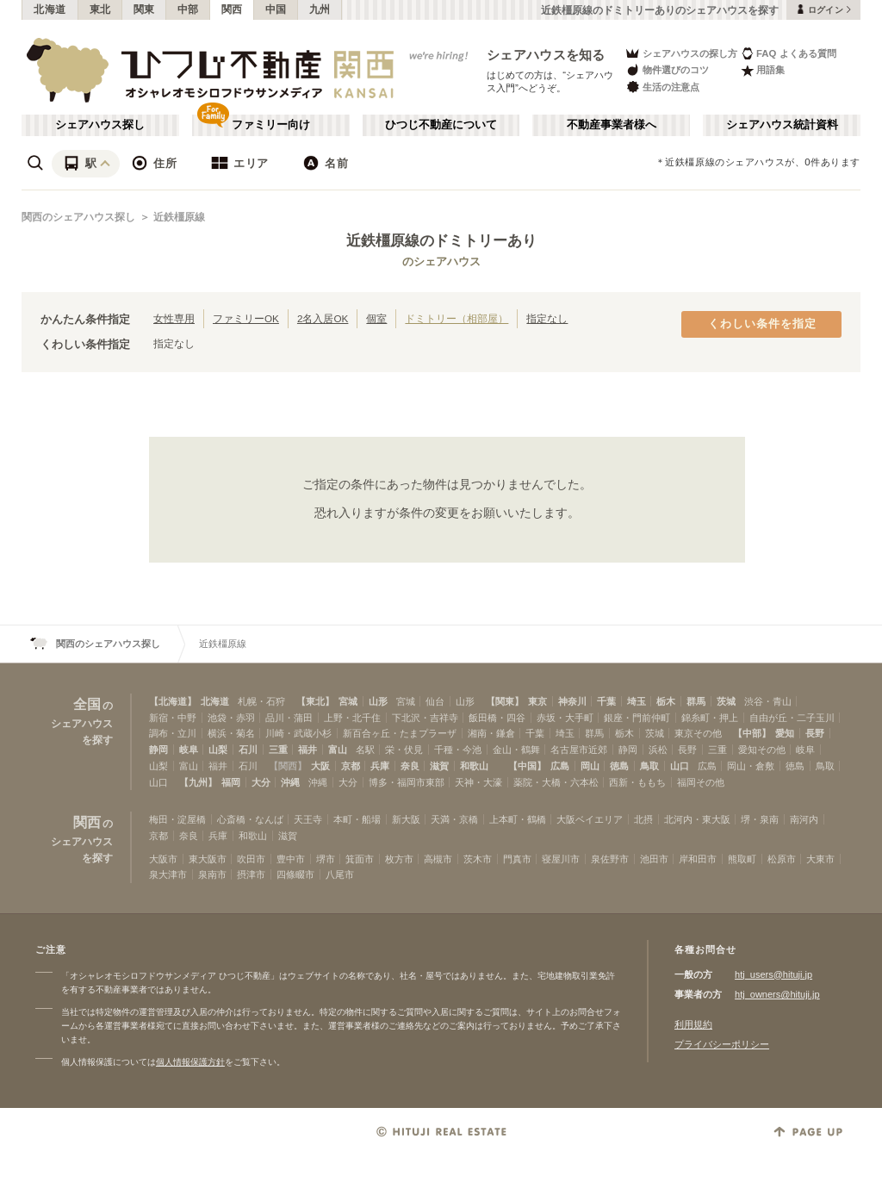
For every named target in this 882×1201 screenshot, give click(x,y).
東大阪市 (208, 859)
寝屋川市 (561, 859)
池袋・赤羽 (231, 718)
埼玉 (636, 701)
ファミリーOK (246, 318)
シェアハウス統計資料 (782, 125)
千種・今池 (457, 749)
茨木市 (477, 859)
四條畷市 (295, 874)
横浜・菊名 (231, 733)
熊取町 (742, 859)
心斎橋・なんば (250, 819)
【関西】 (288, 766)
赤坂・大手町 (565, 718)
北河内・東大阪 (697, 819)
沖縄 (290, 782)
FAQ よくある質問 (788, 53)
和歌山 (474, 766)
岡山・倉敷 (750, 766)
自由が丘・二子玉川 (792, 718)
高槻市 (438, 859)
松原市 (781, 859)
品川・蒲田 (289, 718)
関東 (144, 9)
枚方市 (399, 859)
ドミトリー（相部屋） (456, 318)
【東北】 (315, 701)
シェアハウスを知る (546, 54)
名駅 (365, 749)
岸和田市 (698, 859)
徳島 (619, 766)
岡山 (590, 766)
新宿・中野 (172, 718)
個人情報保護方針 (190, 1062)
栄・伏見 (404, 749)
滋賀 (439, 766)
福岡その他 (700, 782)
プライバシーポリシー (721, 1044)
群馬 (695, 701)
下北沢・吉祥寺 (425, 718)
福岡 (230, 782)
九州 (320, 9)
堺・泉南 (760, 819)
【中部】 (752, 733)
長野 (814, 733)
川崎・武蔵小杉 (298, 733)
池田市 (654, 859)
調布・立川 (172, 733)
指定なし (547, 318)
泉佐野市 (610, 859)
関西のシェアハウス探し (78, 217)
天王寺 (308, 819)
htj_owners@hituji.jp (777, 994)
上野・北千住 (352, 718)
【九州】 (198, 782)
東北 (100, 9)
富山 (337, 749)
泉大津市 (168, 874)
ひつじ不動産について (441, 125)
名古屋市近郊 (578, 749)
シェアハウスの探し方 (680, 53)
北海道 (50, 9)
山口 (679, 766)
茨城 (726, 701)
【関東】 (505, 701)
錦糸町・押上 (709, 718)
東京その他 (698, 733)
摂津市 (251, 874)
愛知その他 (762, 749)
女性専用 (174, 318)
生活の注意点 (661, 86)
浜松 (658, 749)
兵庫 (379, 766)
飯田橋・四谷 (497, 718)
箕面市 (359, 859)
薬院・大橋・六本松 (556, 782)
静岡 (158, 749)
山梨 (217, 749)
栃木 (665, 701)
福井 (307, 749)
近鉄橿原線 (179, 217)
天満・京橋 (454, 819)
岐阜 (188, 749)
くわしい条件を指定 (762, 324)
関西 (232, 9)
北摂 (643, 819)
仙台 (434, 701)
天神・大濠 (478, 782)
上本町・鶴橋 (517, 819)
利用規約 (693, 1024)
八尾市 (340, 874)
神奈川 (572, 701)
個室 (376, 318)
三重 (278, 749)
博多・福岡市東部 (406, 782)
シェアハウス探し (100, 125)
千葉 (606, 701)
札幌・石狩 (261, 701)
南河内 (804, 819)
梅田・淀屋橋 (177, 819)
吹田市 (251, 859)
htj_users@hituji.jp (773, 974)
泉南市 (212, 874)
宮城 (348, 701)
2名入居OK (322, 318)
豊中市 (290, 859)
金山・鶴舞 (516, 749)
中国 (276, 9)
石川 (248, 749)
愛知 (784, 733)
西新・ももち (637, 782)
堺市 (325, 859)
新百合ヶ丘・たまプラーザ (400, 733)
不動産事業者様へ (611, 125)
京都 (350, 766)
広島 (559, 766)
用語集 (763, 70)
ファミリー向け (271, 125)
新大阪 (406, 819)
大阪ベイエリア (589, 819)
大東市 (820, 859)
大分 (261, 782)
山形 (378, 701)
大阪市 (163, 859)
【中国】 (527, 766)
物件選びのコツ (666, 70)
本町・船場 (357, 819)
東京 (537, 701)
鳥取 (649, 766)
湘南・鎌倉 (491, 733)
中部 (188, 9)
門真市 (517, 859)
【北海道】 (172, 701)
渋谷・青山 (768, 701)
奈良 (410, 766)
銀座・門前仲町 (637, 718)
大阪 (320, 766)
